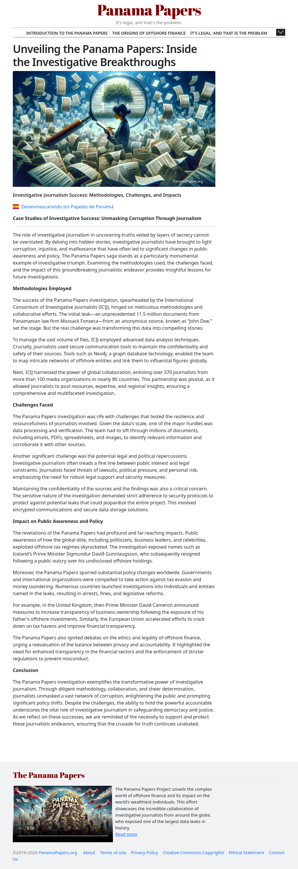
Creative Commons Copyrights (193, 852)
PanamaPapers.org (58, 852)
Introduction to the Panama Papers (66, 33)
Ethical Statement (246, 852)
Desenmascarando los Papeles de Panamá (63, 206)
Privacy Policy (144, 852)
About (89, 852)
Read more (126, 834)
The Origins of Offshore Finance (149, 33)
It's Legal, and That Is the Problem (228, 33)
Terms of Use (113, 852)
